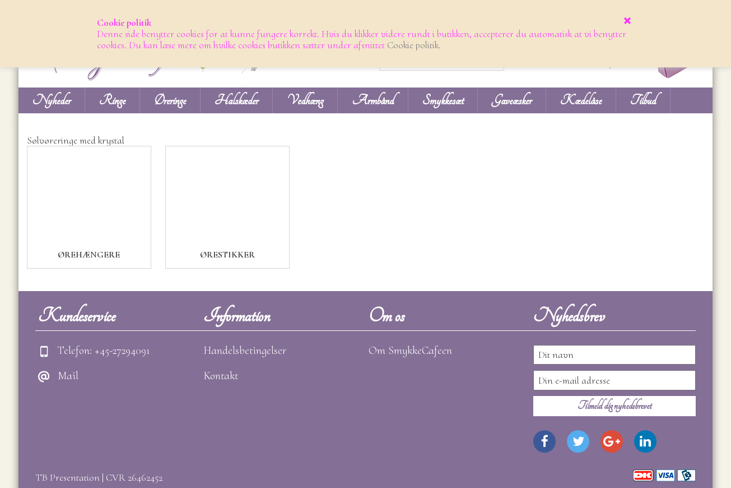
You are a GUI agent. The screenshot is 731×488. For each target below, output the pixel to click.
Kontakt (220, 376)
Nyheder (51, 100)
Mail (68, 376)
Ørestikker (227, 255)
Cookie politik (413, 45)
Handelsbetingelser (244, 350)
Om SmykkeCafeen (410, 350)
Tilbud (643, 100)
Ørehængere (89, 255)
